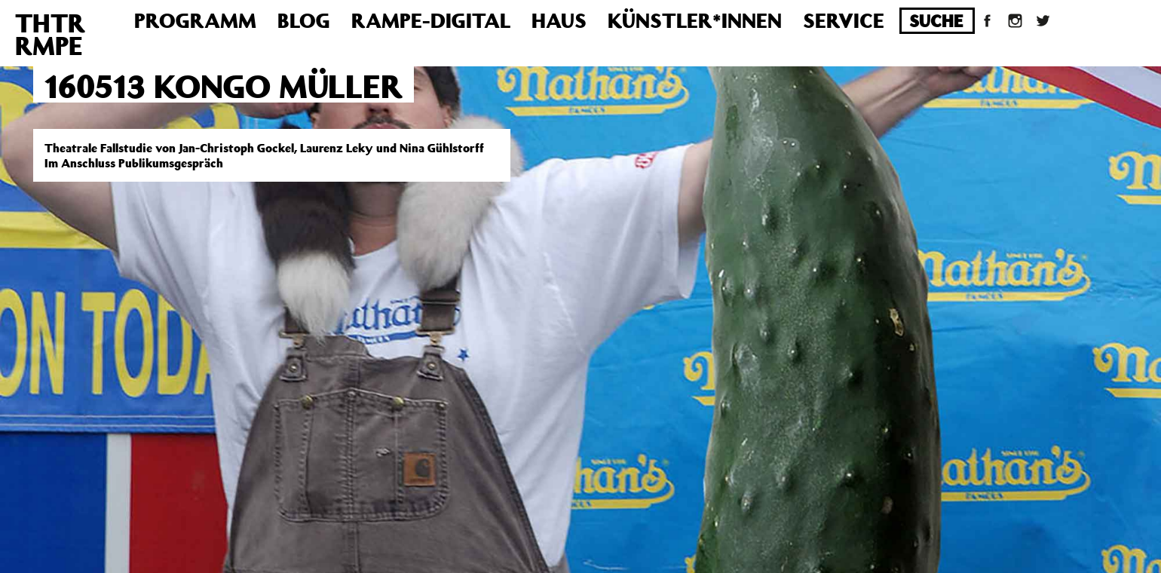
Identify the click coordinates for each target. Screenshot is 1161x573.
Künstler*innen (695, 20)
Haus (559, 20)
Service (843, 20)
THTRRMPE (50, 34)
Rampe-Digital (430, 20)
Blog (303, 20)
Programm (195, 20)
